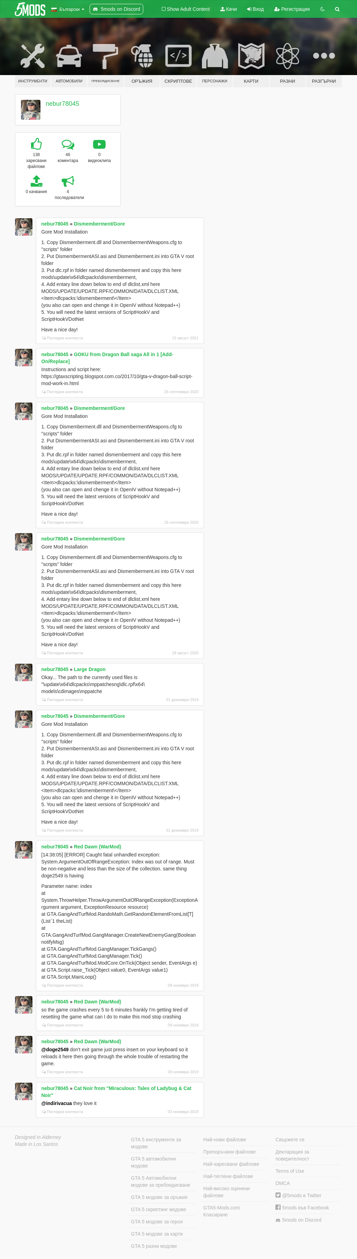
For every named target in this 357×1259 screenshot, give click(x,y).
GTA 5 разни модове (154, 1246)
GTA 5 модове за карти (157, 1234)
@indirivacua (56, 1103)
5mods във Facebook (302, 1208)
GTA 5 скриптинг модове (158, 1209)
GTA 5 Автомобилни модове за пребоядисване (160, 1181)
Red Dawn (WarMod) (97, 846)
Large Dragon (90, 669)
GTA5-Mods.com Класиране (221, 1211)
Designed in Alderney (38, 1137)
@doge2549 (55, 1049)
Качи (228, 9)
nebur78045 (62, 103)
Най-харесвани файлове (231, 1164)
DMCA (282, 1183)
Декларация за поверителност (292, 1155)
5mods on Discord (298, 1220)
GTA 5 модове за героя (157, 1221)
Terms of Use (289, 1171)
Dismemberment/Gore (99, 224)
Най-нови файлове (224, 1139)
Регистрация (292, 9)
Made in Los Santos (36, 1144)
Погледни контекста (62, 338)
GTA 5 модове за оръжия (159, 1197)
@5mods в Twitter (298, 1195)
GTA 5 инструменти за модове (156, 1143)
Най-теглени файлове (228, 1176)
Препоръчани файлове (229, 1152)
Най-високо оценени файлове (226, 1192)
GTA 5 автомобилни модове (153, 1162)
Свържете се (289, 1139)
